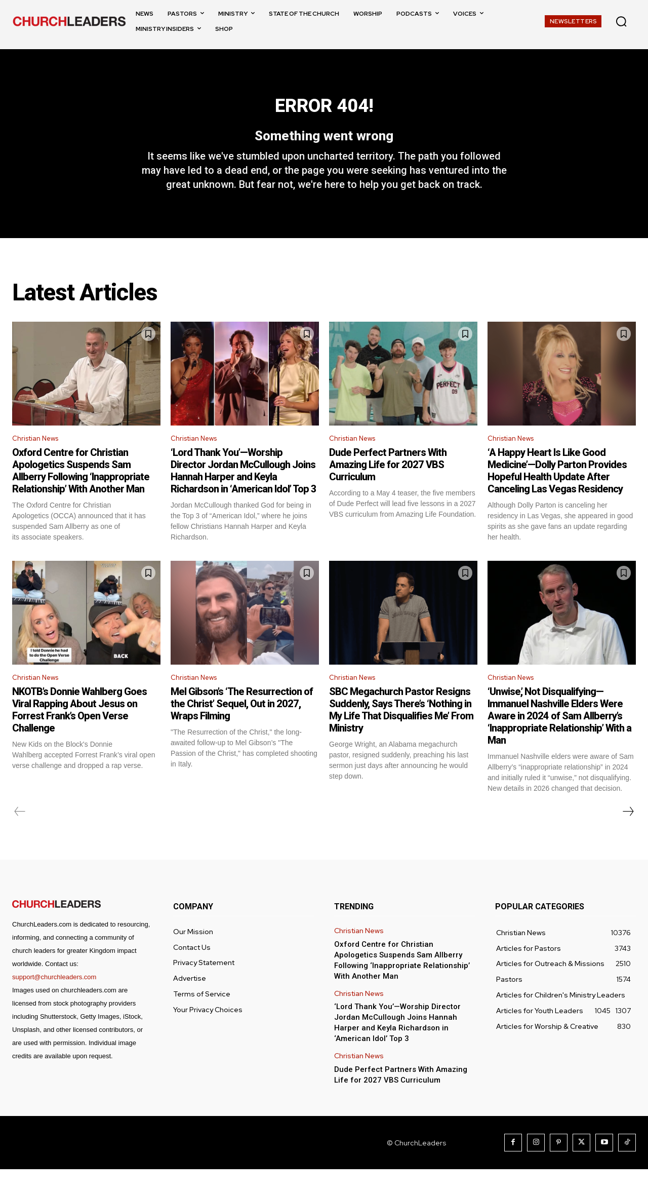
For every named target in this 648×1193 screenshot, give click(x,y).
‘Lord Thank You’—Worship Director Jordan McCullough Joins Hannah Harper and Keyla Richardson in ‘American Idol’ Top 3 (243, 492)
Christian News (39, 459)
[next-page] (628, 835)
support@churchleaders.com (54, 1001)
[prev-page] (20, 835)
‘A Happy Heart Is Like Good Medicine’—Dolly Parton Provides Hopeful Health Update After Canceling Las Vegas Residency (557, 492)
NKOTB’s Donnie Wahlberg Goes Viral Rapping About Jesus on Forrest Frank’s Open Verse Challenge (79, 733)
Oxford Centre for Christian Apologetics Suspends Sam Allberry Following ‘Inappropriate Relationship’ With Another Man (80, 492)
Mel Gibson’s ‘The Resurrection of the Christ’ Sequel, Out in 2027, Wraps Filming (242, 727)
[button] (621, 21)
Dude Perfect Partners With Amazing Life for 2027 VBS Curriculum (388, 486)
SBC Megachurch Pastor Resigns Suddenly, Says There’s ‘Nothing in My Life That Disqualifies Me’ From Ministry (401, 733)
